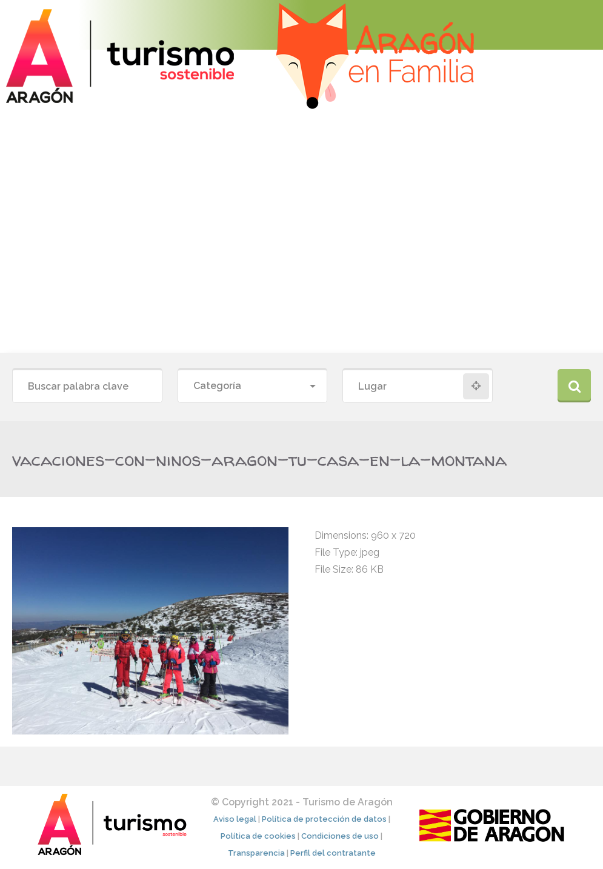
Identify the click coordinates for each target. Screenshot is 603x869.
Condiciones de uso (340, 836)
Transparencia (256, 852)
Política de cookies (258, 836)
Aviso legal (234, 819)
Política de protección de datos (324, 819)
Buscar (574, 385)
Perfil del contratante (333, 852)
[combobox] (252, 386)
